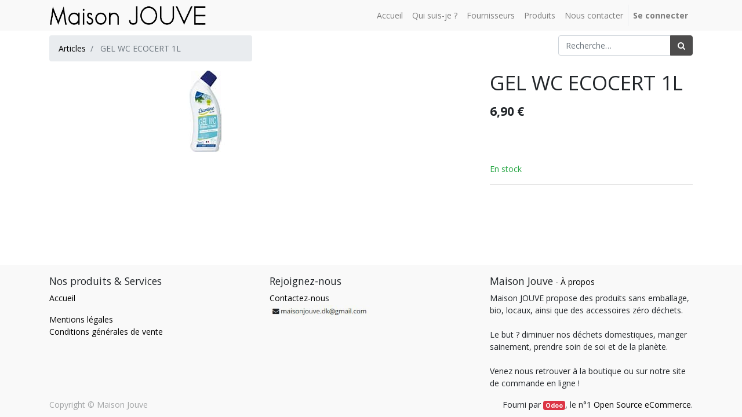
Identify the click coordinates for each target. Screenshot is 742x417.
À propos (578, 281)
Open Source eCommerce (642, 404)
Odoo (554, 405)
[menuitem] (390, 15)
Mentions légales (81, 319)
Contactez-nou (297, 297)
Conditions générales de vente (106, 331)
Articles (72, 48)
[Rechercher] (681, 45)
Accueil (62, 297)
